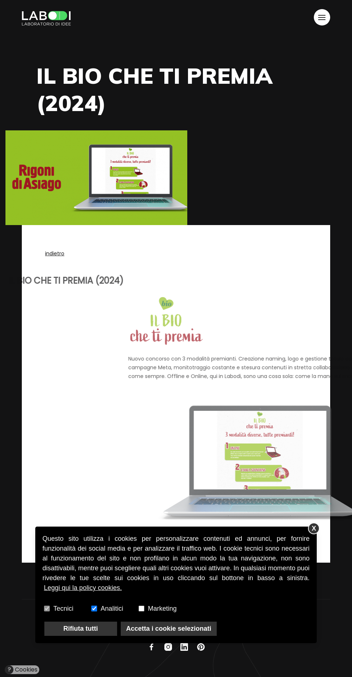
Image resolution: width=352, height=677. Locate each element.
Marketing (162, 608)
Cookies (21, 669)
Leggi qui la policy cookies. (83, 587)
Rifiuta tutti (80, 628)
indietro (54, 253)
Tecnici (63, 608)
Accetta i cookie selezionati (168, 628)
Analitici (112, 608)
